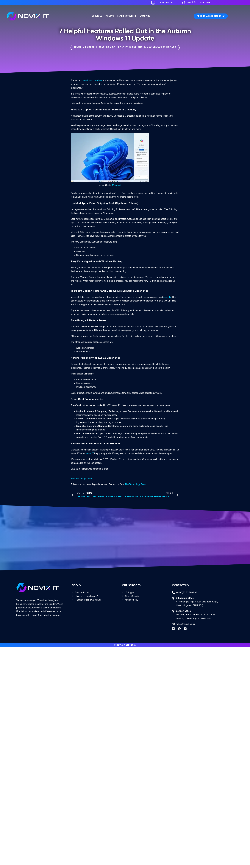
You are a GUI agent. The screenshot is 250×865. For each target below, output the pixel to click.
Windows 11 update (92, 80)
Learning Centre (126, 16)
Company (145, 16)
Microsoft (116, 185)
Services (97, 16)
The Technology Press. (136, 484)
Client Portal (165, 3)
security (167, 297)
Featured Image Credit (81, 478)
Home (78, 47)
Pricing (109, 16)
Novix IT (90, 453)
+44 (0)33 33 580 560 (199, 2)
